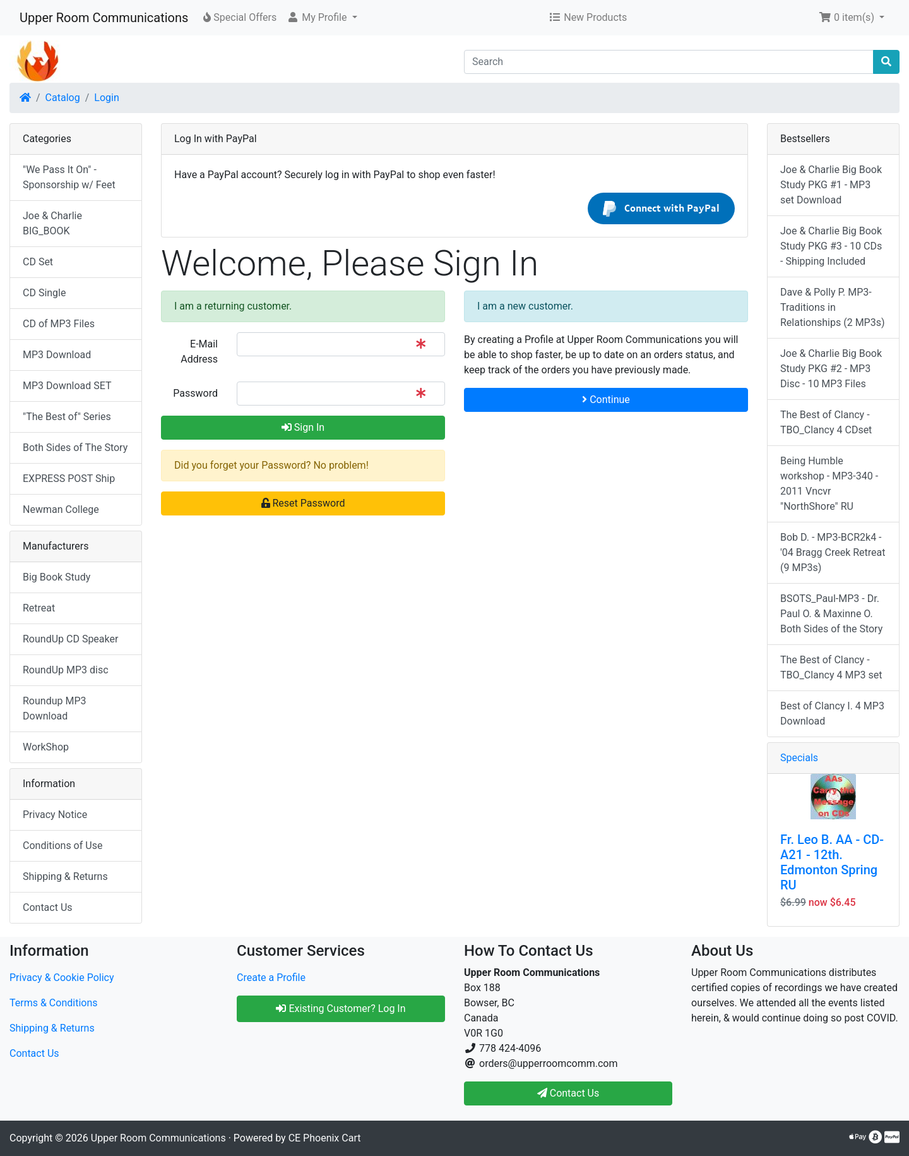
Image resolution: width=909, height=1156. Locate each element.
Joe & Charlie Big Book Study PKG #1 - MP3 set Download (831, 185)
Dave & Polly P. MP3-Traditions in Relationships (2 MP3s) (832, 307)
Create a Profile (271, 978)
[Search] (669, 62)
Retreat (39, 608)
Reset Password (303, 503)
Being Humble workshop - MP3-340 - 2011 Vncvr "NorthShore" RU (829, 483)
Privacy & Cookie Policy (61, 978)
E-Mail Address (199, 351)
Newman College (61, 509)
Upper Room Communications (104, 17)
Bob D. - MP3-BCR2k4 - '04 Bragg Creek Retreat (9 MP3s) (832, 552)
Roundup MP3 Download (54, 708)
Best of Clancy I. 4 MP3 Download (832, 713)
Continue (606, 400)
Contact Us (48, 907)
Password (195, 393)
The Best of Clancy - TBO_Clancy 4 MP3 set (831, 667)
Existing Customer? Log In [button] (340, 1008)
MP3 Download (57, 355)
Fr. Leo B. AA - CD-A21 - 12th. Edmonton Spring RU (832, 862)
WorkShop (46, 747)
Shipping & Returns (65, 876)
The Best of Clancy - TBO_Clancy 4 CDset (826, 422)
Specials (799, 758)
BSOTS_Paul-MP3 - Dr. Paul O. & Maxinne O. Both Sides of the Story (831, 614)
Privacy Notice (55, 815)
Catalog (62, 98)
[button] (322, 17)
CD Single (44, 293)
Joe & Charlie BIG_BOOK (52, 223)
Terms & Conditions (53, 1003)
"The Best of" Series (67, 417)
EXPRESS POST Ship (69, 479)
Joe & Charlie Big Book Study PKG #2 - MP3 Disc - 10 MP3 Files (831, 368)
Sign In (303, 427)
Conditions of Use (62, 846)
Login (106, 98)
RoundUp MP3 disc (66, 670)
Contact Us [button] (568, 1093)
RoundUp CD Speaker (70, 639)
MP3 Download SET (67, 386)
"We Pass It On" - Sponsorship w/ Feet (69, 177)
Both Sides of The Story (75, 448)
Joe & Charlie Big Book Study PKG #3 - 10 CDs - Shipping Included (831, 246)
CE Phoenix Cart (324, 1138)
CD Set (38, 262)
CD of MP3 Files (59, 324)
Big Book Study (56, 577)
